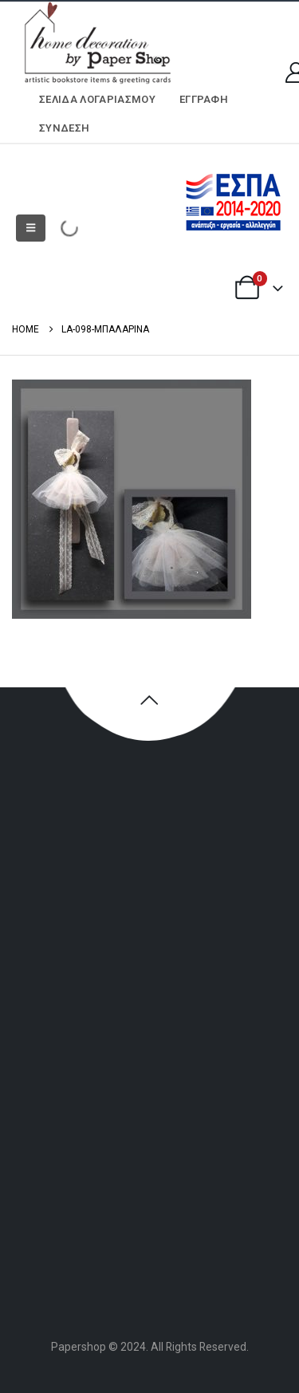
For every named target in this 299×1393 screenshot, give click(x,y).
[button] (30, 228)
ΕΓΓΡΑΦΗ (203, 99)
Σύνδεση (64, 128)
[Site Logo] (95, 43)
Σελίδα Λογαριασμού (97, 99)
